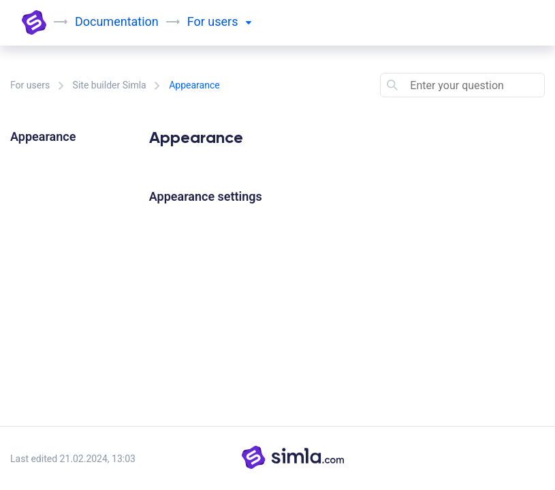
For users (30, 85)
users (229, 21)
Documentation (117, 21)
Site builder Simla (109, 85)
